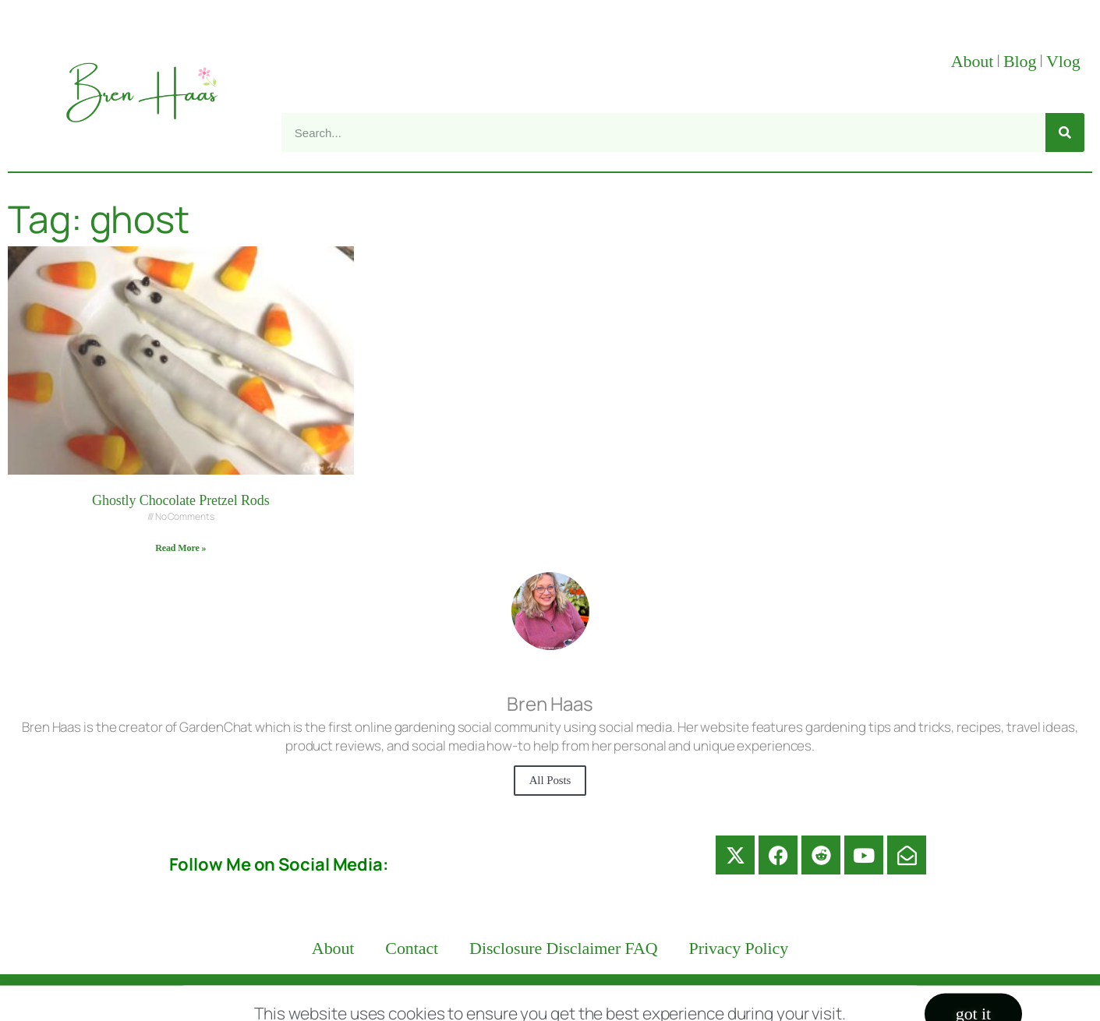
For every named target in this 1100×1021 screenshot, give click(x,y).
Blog (1019, 61)
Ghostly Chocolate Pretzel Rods (180, 500)
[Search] (1064, 132)
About (972, 61)
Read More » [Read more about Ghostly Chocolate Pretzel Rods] (180, 547)
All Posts (550, 780)
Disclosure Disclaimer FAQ (563, 948)
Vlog (1065, 61)
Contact (411, 948)
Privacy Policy (739, 948)
